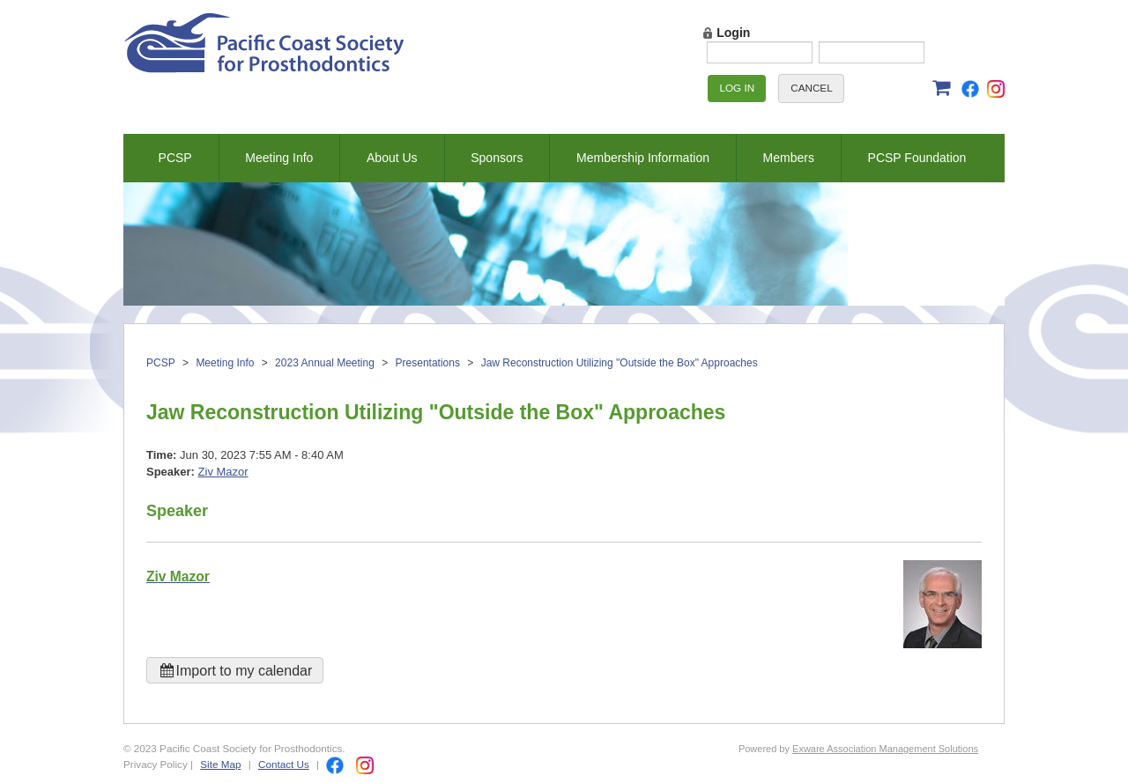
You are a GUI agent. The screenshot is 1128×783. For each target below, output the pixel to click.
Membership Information (642, 158)
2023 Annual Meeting (325, 363)
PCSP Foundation (917, 158)
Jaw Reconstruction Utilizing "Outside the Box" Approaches (619, 363)
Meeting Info (279, 158)
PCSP (175, 158)
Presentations (428, 363)
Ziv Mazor (223, 471)
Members (788, 158)
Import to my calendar (235, 670)
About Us (392, 158)
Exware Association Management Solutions (885, 748)
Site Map (220, 764)
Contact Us (283, 764)
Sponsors (497, 158)
